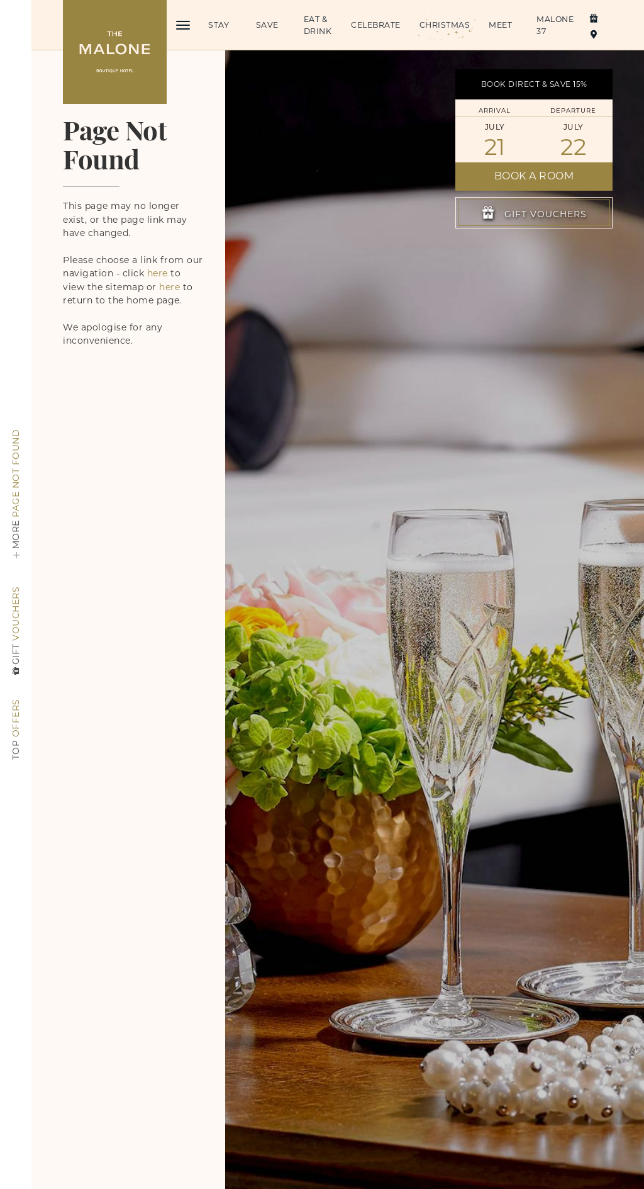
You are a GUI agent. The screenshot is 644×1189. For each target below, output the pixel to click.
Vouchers (15, 632)
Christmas (444, 25)
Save (267, 25)
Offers (15, 729)
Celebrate (376, 25)
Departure (573, 110)
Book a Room (534, 176)
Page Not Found (15, 497)
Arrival (495, 110)
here (157, 273)
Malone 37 (555, 25)
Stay (218, 25)
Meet (500, 25)
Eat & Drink (318, 25)
